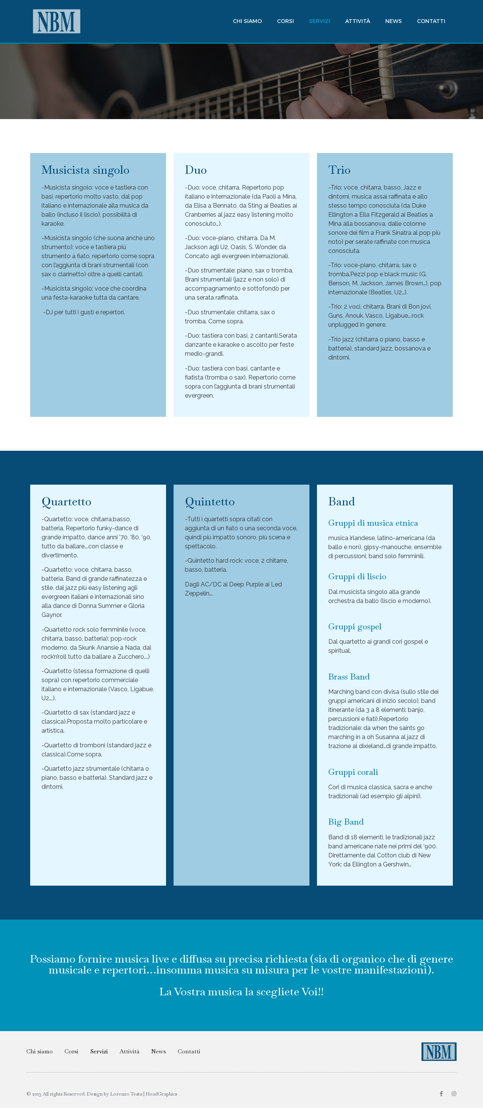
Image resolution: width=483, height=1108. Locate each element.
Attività (357, 21)
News (393, 21)
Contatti (431, 21)
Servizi (319, 21)
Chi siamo (247, 21)
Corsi (285, 21)
